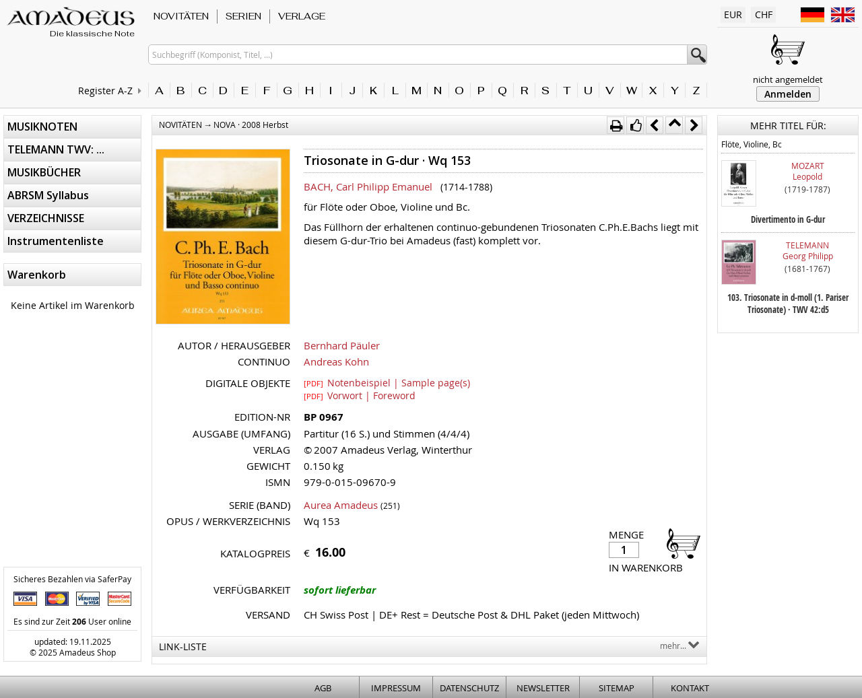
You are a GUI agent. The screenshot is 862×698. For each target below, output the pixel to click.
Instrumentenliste (55, 241)
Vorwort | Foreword (360, 395)
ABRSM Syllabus (48, 195)
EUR (733, 14)
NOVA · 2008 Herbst (250, 124)
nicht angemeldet (788, 79)
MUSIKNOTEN (42, 126)
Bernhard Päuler (342, 345)
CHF (763, 14)
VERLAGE (301, 16)
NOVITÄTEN (181, 16)
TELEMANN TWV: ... (55, 149)
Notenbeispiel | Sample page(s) (387, 382)
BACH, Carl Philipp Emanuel (368, 186)
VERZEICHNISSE (45, 218)
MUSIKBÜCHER (44, 172)
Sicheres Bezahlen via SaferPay (72, 578)
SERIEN (243, 16)
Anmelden (787, 94)
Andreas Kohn (336, 361)
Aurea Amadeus (341, 505)
